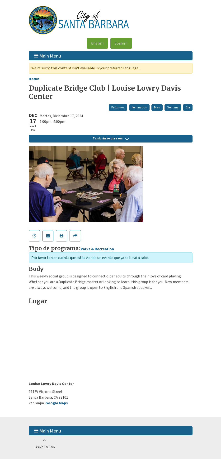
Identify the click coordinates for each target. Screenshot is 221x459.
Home (34, 78)
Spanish (121, 43)
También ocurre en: (111, 138)
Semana (173, 107)
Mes (157, 107)
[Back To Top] (44, 443)
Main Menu (47, 55)
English (97, 43)
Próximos (118, 107)
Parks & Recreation (97, 249)
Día (188, 107)
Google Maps (56, 403)
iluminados (139, 107)
